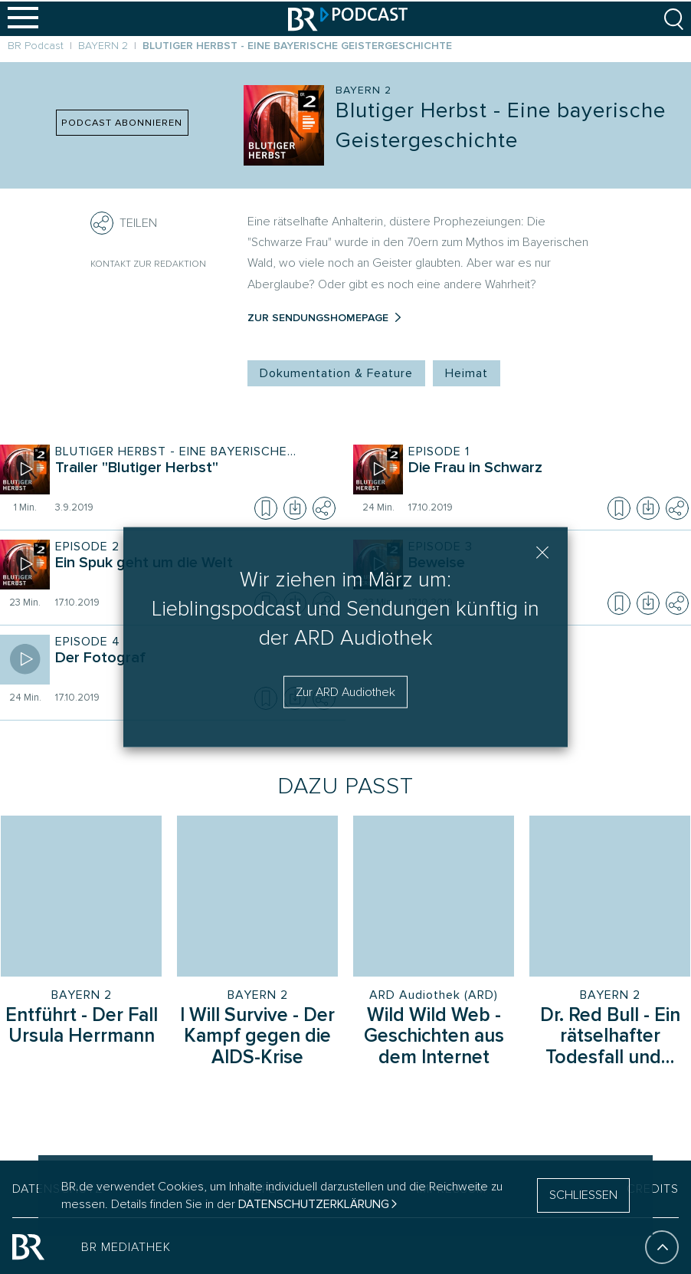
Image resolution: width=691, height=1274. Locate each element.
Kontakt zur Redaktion (148, 264)
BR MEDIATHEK (126, 1245)
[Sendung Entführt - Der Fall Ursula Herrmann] (81, 1027)
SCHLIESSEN (583, 1195)
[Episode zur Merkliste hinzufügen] (265, 508)
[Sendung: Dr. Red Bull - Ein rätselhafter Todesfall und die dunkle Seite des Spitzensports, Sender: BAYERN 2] (609, 896)
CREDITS (653, 1186)
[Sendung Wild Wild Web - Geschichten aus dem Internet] (433, 1038)
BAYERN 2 (81, 995)
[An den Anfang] (662, 1245)
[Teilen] (101, 223)
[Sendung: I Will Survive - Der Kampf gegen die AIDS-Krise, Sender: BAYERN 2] (257, 896)
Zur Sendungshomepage (317, 317)
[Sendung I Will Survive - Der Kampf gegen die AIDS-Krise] (257, 1038)
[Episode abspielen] (25, 469)
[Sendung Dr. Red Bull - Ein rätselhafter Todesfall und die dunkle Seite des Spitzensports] (609, 1038)
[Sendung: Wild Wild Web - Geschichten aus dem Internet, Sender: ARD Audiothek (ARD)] (433, 896)
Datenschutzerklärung (313, 1204)
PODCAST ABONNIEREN (121, 123)
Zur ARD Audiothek (345, 691)
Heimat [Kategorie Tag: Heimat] (466, 373)
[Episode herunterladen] (294, 508)
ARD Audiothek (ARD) (433, 995)
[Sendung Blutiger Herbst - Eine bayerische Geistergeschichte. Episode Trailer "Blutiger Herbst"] (192, 478)
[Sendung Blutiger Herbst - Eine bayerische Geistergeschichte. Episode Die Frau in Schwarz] (545, 478)
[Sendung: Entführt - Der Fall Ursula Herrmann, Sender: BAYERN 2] (81, 896)
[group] (345, 921)
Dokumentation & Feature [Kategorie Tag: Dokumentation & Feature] (336, 373)
